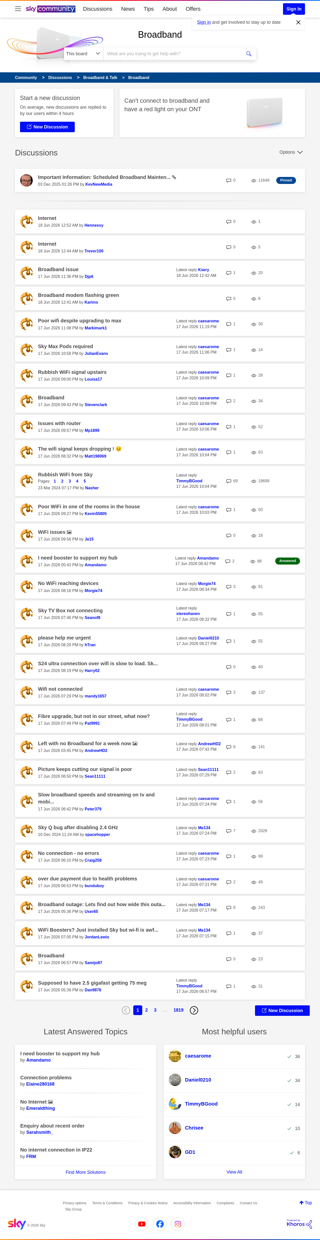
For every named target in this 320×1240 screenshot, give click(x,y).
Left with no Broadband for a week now (85, 743)
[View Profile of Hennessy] (94, 225)
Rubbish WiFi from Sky (65, 474)
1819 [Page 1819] (179, 1010)
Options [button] (287, 152)
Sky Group (73, 1209)
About (169, 9)
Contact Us (248, 1203)
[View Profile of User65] (91, 911)
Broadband (160, 34)
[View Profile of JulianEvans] (96, 353)
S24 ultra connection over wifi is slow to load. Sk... (98, 663)
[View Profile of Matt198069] (95, 456)
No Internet (34, 1102)
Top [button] (308, 1202)
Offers (193, 9)
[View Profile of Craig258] (93, 860)
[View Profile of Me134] (204, 828)
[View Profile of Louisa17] (93, 379)
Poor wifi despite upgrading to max (79, 320)
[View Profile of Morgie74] (93, 591)
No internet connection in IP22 (56, 1150)
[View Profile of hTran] (90, 645)
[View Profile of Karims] (91, 302)
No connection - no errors (68, 853)
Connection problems (46, 1077)
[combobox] (172, 53)
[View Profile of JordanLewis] (97, 937)
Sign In (294, 8)
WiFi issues (52, 532)
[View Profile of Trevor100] (94, 251)
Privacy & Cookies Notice (148, 1203)
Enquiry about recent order (52, 1126)
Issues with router (59, 423)
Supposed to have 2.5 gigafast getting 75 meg (92, 983)
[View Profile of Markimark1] (96, 328)
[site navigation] (18, 9)
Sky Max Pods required (65, 346)
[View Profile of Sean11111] (95, 776)
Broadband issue (58, 269)
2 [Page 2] (146, 1010)
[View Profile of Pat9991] (92, 723)
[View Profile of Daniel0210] (208, 638)
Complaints (225, 1203)
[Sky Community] (51, 9)
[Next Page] (194, 1010)
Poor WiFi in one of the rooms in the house (89, 506)
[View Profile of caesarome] (208, 321)
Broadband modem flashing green (78, 295)
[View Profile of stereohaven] (188, 614)
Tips (149, 9)
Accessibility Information (192, 1203)
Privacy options (74, 1203)
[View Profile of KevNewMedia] (98, 184)
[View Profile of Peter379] (93, 809)
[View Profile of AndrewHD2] (96, 750)
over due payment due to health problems (87, 878)
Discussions (97, 9)
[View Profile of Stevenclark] (96, 405)
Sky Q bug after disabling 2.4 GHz (78, 827)
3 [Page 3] (155, 1010)
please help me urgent (64, 637)
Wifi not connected (60, 689)
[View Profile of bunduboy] (94, 886)
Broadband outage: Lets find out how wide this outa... (102, 904)
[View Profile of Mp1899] (92, 430)
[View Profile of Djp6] (89, 276)
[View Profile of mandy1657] (95, 696)
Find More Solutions (86, 1172)
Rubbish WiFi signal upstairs (72, 372)
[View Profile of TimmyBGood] (189, 481)
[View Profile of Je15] (89, 539)
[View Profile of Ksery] (203, 270)
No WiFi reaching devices (68, 583)
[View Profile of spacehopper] (97, 834)
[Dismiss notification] (298, 22)
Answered (287, 561)
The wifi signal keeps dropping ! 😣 (80, 449)
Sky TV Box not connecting (70, 610)
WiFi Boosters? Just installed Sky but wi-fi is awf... (98, 930)
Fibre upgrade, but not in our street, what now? (94, 716)
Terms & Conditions (107, 1203)
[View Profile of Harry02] (92, 670)
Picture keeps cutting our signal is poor (85, 769)
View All (234, 1172)
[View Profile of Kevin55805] (96, 514)
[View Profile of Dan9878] (93, 990)
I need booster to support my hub (78, 558)
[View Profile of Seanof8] (92, 618)
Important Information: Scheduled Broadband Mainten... (105, 177)
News (128, 9)
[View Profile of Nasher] (92, 488)
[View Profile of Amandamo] (95, 565)
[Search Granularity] (83, 53)
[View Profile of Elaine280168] (40, 1084)
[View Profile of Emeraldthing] (40, 1108)
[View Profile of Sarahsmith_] (39, 1132)
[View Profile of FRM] (31, 1156)
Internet (47, 218)
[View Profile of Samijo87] (93, 963)
